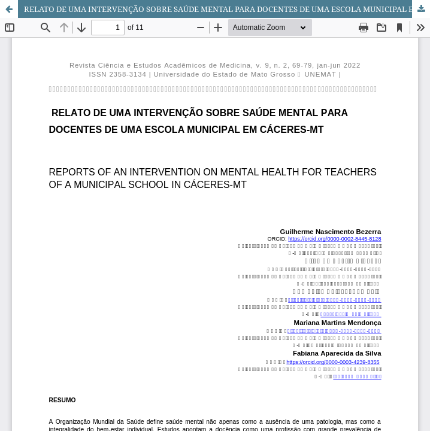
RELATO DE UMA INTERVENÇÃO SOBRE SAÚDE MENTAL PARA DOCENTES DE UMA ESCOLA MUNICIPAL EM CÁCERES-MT (227, 9)
